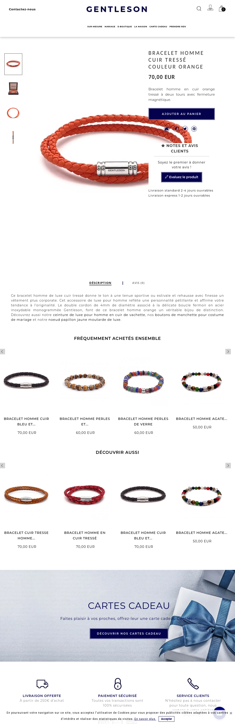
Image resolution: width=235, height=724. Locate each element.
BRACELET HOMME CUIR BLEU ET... (26, 421)
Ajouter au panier (181, 114)
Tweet (185, 129)
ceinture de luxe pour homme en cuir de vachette (99, 315)
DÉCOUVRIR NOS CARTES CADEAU (129, 633)
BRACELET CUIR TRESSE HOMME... (26, 535)
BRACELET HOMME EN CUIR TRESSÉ (85, 535)
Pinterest (194, 129)
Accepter (166, 719)
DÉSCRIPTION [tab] (100, 283)
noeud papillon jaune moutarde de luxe (84, 320)
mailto (167, 129)
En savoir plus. (145, 719)
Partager (176, 129)
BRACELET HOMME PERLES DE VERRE (143, 421)
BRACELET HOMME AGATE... (201, 419)
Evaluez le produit (182, 177)
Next (228, 351)
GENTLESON (117, 9)
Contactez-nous (22, 9)
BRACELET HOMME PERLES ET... (85, 421)
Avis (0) (138, 283)
